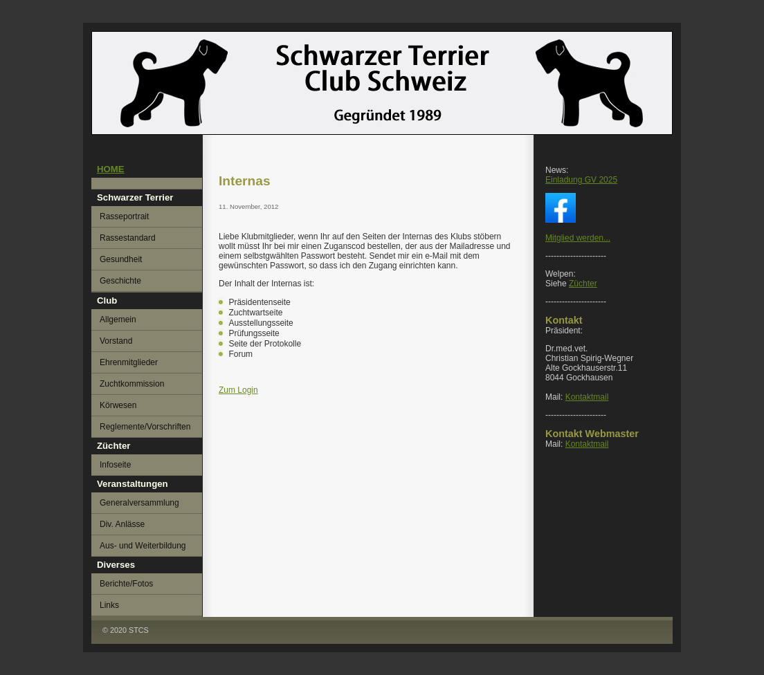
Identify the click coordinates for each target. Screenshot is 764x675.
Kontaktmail (587, 397)
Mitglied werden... (577, 238)
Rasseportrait (124, 216)
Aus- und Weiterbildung (143, 546)
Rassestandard (128, 238)
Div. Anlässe (122, 524)
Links (109, 605)
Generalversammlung (139, 503)
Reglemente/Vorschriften (145, 427)
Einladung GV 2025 (581, 180)
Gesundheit (121, 259)
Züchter (583, 283)
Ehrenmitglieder (129, 362)
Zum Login (238, 390)
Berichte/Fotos (126, 584)
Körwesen (118, 405)
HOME (111, 169)
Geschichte (120, 281)
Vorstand (116, 341)
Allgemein (118, 319)
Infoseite (115, 465)
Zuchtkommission (132, 384)
